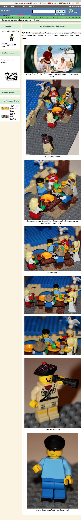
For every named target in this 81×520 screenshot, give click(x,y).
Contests (4, 6)
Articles (22, 6)
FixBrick (4, 62)
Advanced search (60, 14)
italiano (66, 3)
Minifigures (20, 12)
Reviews (13, 6)
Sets (13, 12)
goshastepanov (13, 31)
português (56, 3)
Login (76, 12)
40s (66, 17)
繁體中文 (47, 3)
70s (76, 17)
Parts (27, 12)
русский (19, 3)
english (28, 3)
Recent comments (75, 6)
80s (79, 17)
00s (9, 20)
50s (69, 17)
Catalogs (31, 6)
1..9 (6, 17)
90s (6, 20)
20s (15, 20)
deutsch (75, 3)
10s (12, 20)
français (37, 3)
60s (73, 17)
